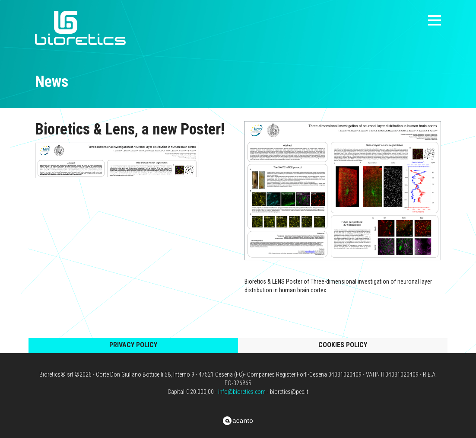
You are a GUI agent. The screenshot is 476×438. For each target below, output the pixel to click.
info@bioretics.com (242, 391)
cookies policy (342, 345)
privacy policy (133, 345)
